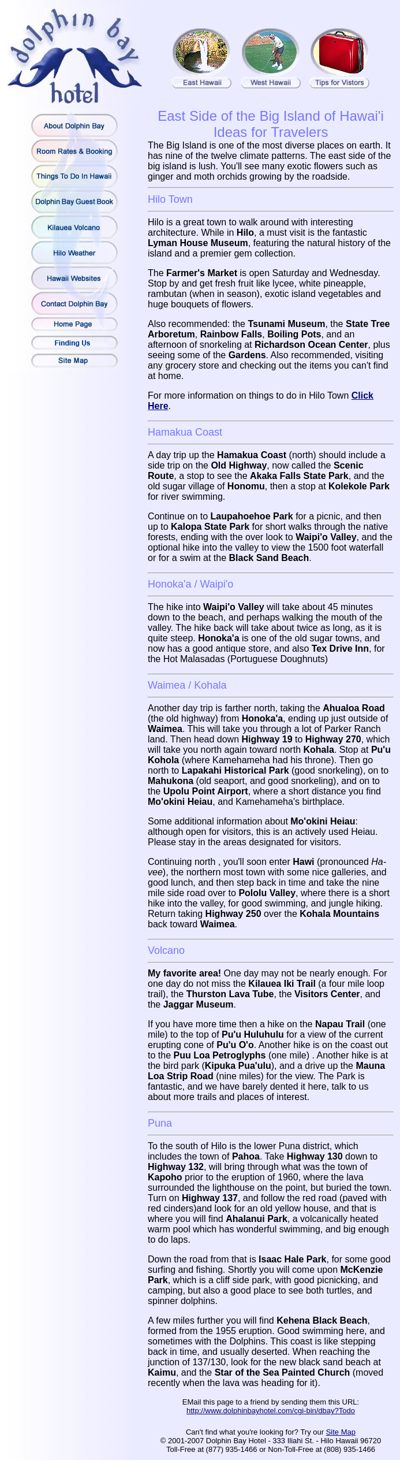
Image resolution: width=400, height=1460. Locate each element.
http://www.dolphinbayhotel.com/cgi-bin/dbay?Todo (270, 1410)
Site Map (341, 1432)
